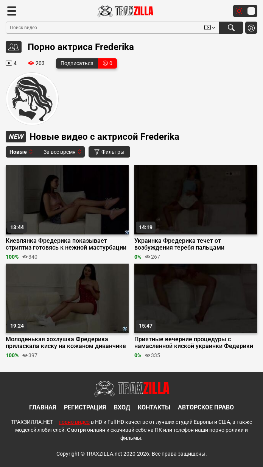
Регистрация (85, 407)
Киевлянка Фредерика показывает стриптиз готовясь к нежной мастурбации (66, 244)
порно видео (74, 422)
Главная (42, 407)
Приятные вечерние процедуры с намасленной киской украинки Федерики (193, 343)
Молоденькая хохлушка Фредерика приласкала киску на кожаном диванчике (66, 343)
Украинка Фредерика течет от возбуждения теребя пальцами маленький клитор (179, 244)
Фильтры (109, 152)
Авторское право (206, 407)
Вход (122, 407)
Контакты (154, 407)
